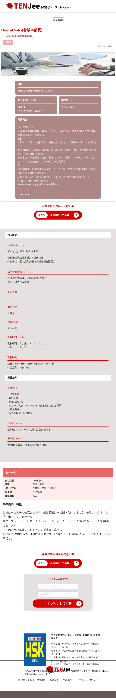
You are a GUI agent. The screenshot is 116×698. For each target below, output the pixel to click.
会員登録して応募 (59, 215)
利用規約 (67, 680)
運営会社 (55, 680)
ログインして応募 (65, 603)
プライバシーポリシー (87, 680)
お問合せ (42, 680)
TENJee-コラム (26, 680)
